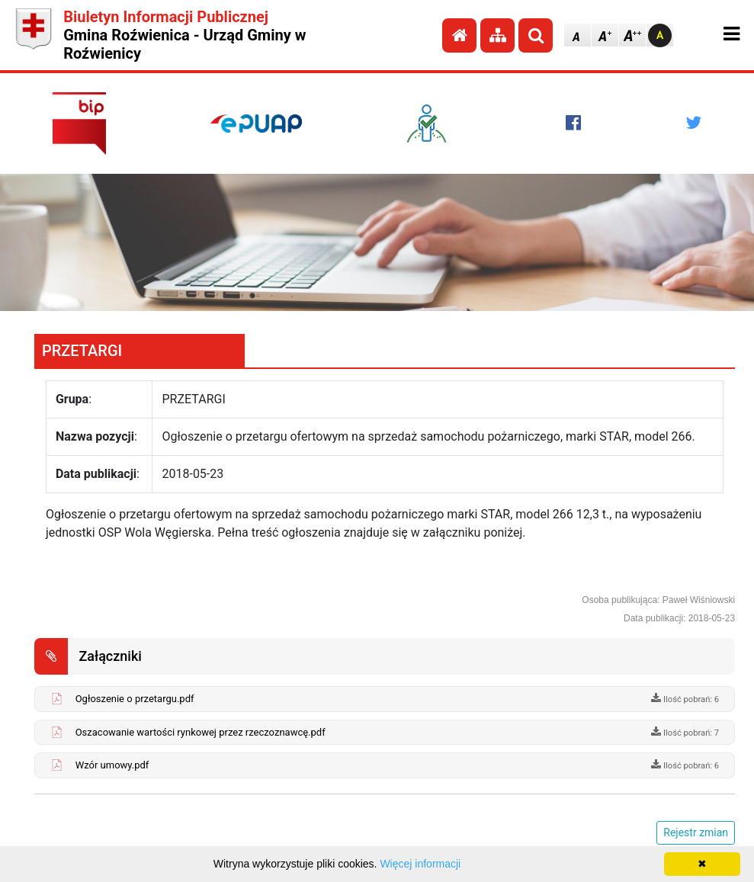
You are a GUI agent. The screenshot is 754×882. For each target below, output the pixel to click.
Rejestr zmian (695, 832)
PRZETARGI (82, 351)
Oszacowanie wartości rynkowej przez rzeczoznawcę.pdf (200, 732)
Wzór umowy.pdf (112, 765)
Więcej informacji (420, 864)
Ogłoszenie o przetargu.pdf (134, 698)
